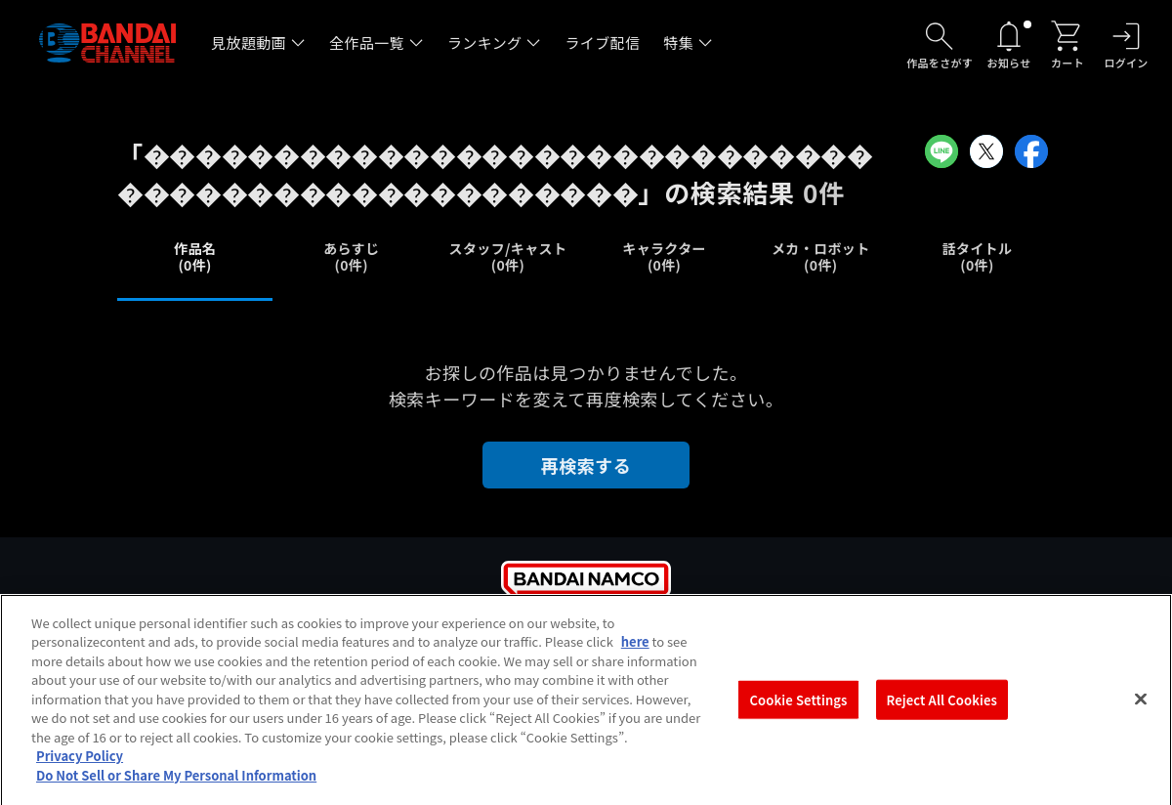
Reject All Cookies (942, 711)
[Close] (1140, 711)
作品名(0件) (195, 256)
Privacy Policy (79, 768)
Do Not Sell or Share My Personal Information (176, 788)
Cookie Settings (799, 711)
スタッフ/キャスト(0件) (508, 256)
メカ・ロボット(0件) (821, 256)
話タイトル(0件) (977, 256)
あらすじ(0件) (351, 256)
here (635, 654)
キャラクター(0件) (664, 256)
